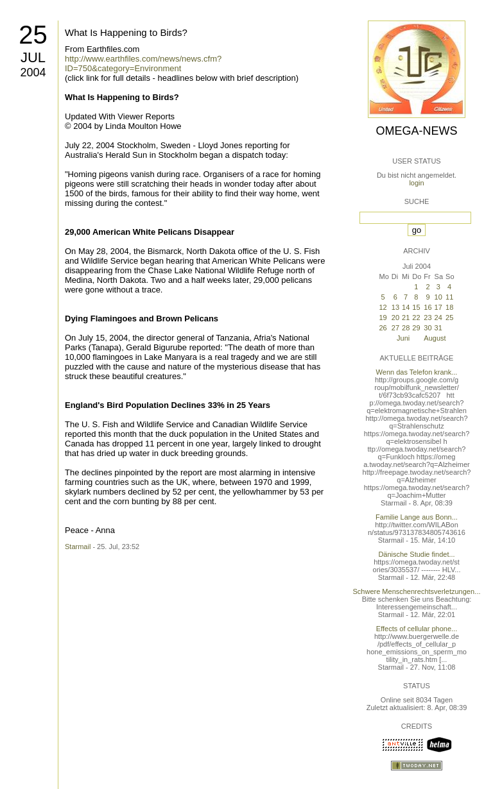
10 (438, 297)
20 (395, 317)
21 (406, 317)
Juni (403, 338)
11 (449, 297)
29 (416, 328)
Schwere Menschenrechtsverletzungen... (417, 591)
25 (33, 35)
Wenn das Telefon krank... (417, 372)
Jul (33, 57)
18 (449, 307)
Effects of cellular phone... (416, 628)
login (416, 183)
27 (395, 328)
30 (427, 328)
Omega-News (416, 130)
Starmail (78, 546)
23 (427, 317)
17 (438, 307)
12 (382, 307)
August (434, 338)
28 (406, 328)
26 (382, 328)
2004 (33, 72)
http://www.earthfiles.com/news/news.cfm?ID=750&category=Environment (143, 63)
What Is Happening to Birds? (126, 32)
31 (438, 328)
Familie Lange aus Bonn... (417, 517)
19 (382, 317)
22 (416, 317)
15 (416, 307)
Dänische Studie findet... (416, 554)
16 (427, 307)
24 (438, 317)
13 (395, 307)
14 (406, 307)
